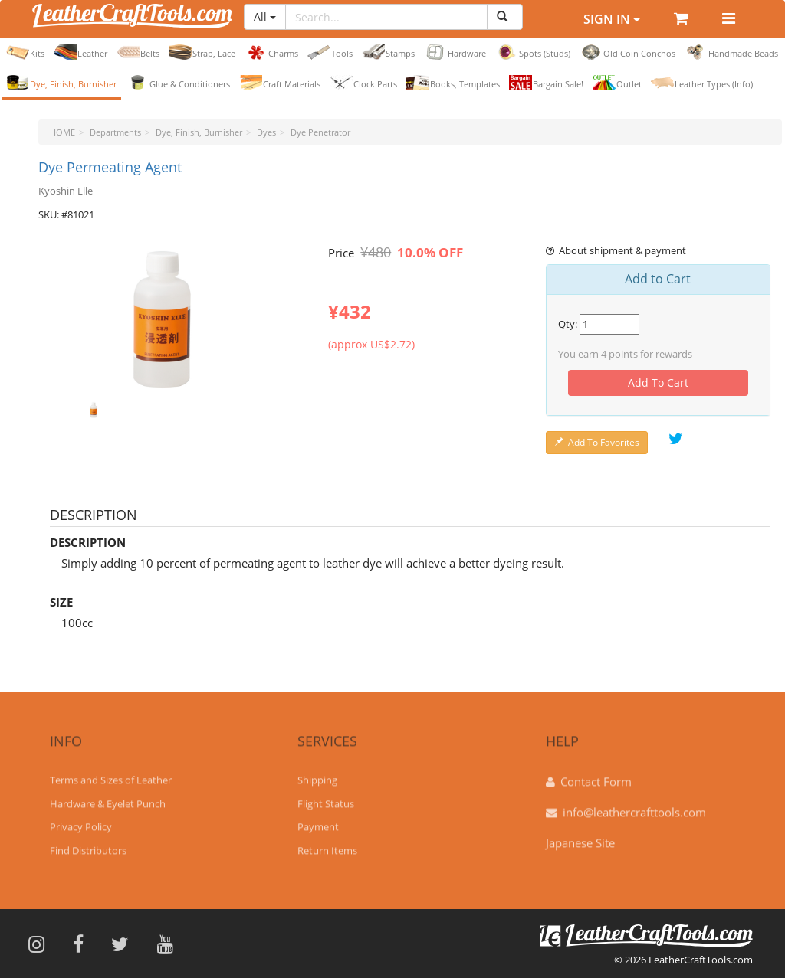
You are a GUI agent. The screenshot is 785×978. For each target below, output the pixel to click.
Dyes (266, 132)
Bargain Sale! (546, 82)
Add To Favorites (596, 442)
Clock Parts (363, 82)
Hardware (455, 52)
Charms (271, 52)
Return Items (327, 845)
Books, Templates (453, 82)
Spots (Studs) (532, 52)
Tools (330, 52)
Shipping (317, 774)
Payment (318, 821)
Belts (138, 52)
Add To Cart (658, 382)
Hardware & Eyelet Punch (108, 798)
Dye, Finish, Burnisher (61, 82)
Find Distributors (88, 845)
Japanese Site (580, 837)
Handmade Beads (731, 52)
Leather (80, 52)
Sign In (611, 19)
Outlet (617, 82)
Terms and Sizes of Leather (111, 774)
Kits (25, 52)
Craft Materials (279, 82)
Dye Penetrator (320, 132)
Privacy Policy (81, 821)
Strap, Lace (202, 52)
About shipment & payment (616, 250)
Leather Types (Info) (702, 82)
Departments (115, 132)
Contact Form (596, 775)
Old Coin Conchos (627, 52)
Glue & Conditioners (178, 82)
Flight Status (325, 798)
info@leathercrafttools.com (634, 806)
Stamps (388, 52)
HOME (62, 132)
